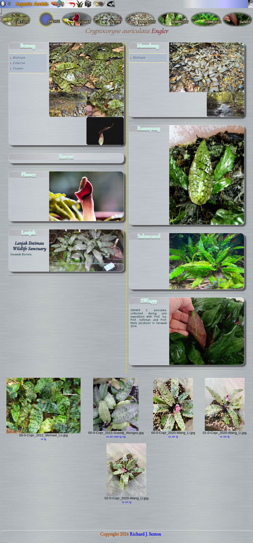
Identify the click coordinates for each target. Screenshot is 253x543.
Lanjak (28, 232)
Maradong (148, 45)
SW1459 (149, 301)
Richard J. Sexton (145, 537)
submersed (148, 236)
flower (28, 174)
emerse (66, 156)
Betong (28, 45)
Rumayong (148, 128)
